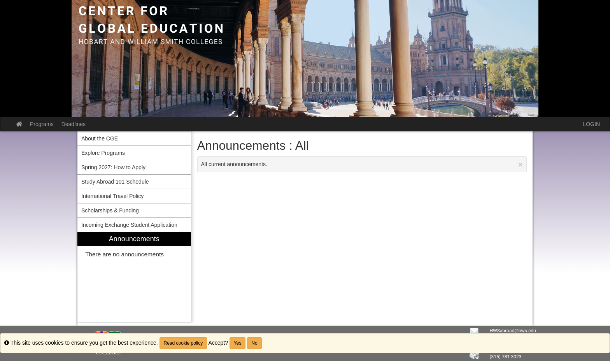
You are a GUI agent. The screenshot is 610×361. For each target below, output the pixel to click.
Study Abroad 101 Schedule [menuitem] (115, 182)
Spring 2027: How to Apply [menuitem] (113, 167)
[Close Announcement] (520, 164)
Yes (238, 343)
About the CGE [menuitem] (99, 138)
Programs (42, 124)
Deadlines (73, 124)
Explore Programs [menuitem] (103, 153)
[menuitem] (134, 277)
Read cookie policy (183, 343)
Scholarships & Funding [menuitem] (110, 210)
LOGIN (591, 124)
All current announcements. (362, 164)
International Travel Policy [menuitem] (112, 196)
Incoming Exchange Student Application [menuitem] (129, 225)
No (254, 343)
